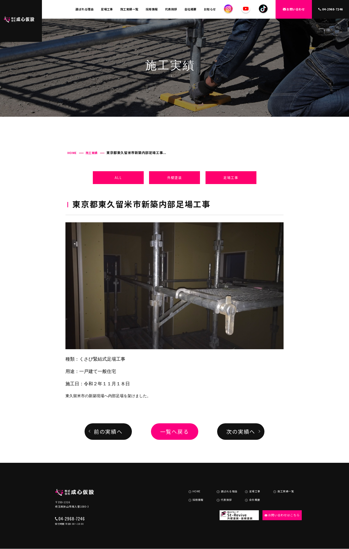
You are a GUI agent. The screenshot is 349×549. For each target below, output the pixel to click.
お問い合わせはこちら (280, 504)
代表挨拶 (171, 9)
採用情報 (152, 9)
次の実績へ (240, 431)
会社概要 (190, 9)
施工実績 (92, 153)
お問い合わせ (294, 9)
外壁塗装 (174, 177)
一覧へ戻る (174, 431)
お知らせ (210, 9)
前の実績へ (108, 431)
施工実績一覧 (129, 9)
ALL (118, 177)
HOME (72, 153)
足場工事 (107, 9)
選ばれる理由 (84, 9)
